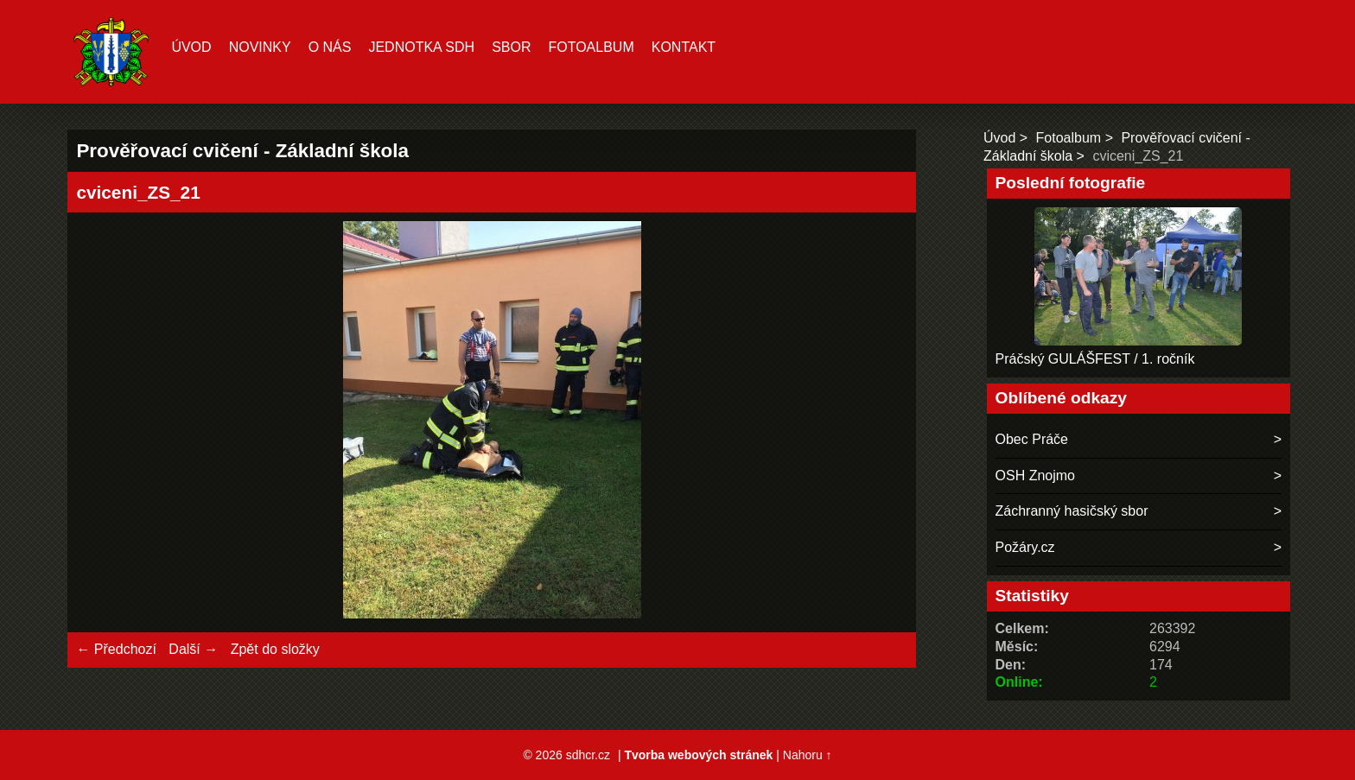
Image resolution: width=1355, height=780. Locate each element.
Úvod (191, 47)
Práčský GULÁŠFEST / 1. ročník (1095, 359)
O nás (330, 47)
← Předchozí (116, 649)
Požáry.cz (1025, 547)
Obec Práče (1032, 439)
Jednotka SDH (421, 47)
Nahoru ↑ (807, 755)
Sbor (511, 47)
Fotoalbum (590, 47)
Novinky (260, 47)
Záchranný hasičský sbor (1072, 511)
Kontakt (684, 47)
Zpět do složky (275, 649)
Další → (193, 649)
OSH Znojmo (1035, 475)
